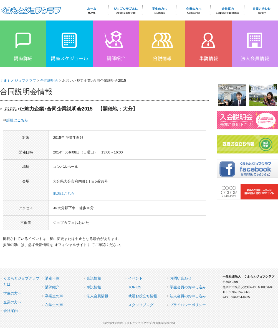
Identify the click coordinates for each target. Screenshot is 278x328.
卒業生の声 (54, 296)
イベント (135, 278)
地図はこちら (64, 193)
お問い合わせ (180, 278)
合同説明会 (49, 80)
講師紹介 (52, 287)
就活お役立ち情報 (142, 296)
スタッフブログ (140, 305)
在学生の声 (54, 305)
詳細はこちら (17, 120)
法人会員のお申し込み (188, 296)
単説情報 (94, 287)
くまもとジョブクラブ (18, 80)
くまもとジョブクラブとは (21, 281)
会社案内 (10, 311)
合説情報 (94, 278)
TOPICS (134, 287)
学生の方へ (12, 293)
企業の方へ (12, 302)
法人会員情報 (97, 296)
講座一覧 (52, 278)
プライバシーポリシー (188, 305)
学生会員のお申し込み (188, 287)
